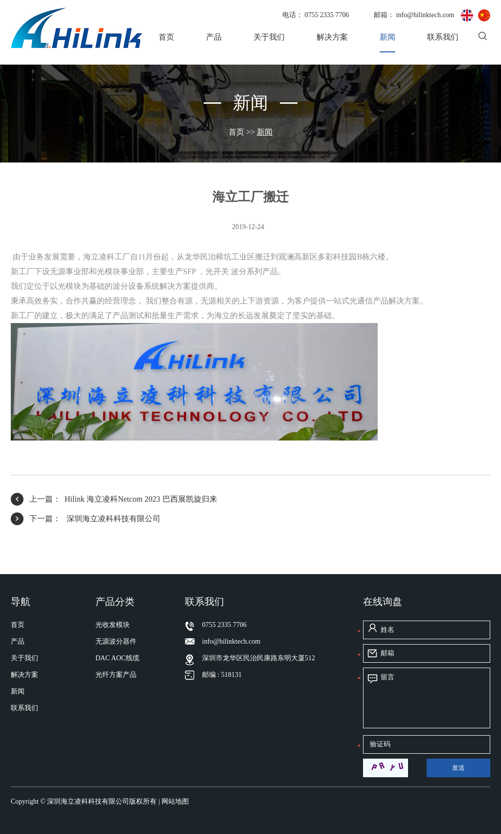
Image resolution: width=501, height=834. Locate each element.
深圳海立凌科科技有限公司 (112, 518)
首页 (166, 37)
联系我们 (442, 37)
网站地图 (175, 801)
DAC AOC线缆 (117, 658)
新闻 (387, 37)
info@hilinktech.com (426, 15)
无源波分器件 (116, 641)
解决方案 (332, 37)
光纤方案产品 (116, 674)
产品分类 (115, 601)
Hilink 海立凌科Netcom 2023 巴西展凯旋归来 (141, 499)
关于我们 (269, 37)
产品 (214, 37)
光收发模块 (112, 624)
